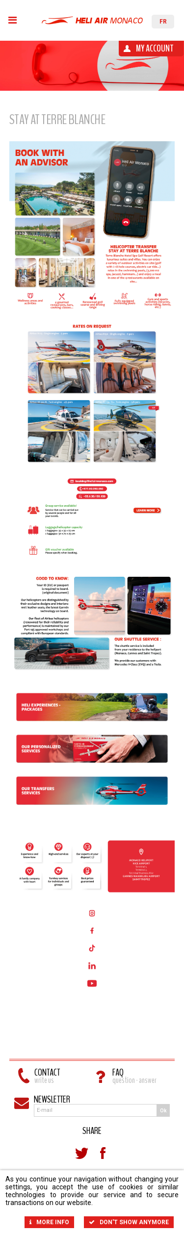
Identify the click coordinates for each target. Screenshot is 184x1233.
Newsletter (52, 1099)
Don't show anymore (129, 1222)
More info (49, 1222)
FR (163, 21)
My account (155, 48)
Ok (163, 1110)
